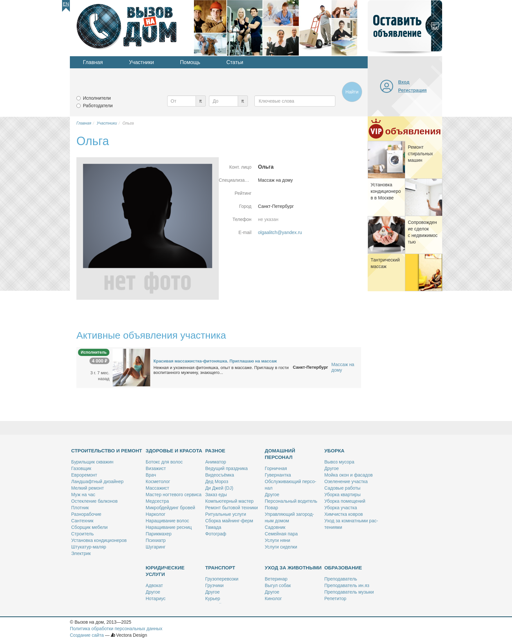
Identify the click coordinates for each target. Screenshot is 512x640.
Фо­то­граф (215, 533)
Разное (215, 450)
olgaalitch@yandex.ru (280, 232)
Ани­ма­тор (215, 461)
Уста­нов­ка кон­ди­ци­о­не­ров (99, 540)
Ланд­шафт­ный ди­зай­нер (97, 481)
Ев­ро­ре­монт (84, 475)
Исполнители (97, 98)
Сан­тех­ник (82, 520)
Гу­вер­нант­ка (278, 475)
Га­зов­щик (81, 468)
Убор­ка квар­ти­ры (342, 494)
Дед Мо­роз (216, 481)
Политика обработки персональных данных (116, 628)
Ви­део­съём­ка (219, 475)
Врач (151, 475)
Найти (352, 91)
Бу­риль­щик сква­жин (92, 461)
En (66, 4)
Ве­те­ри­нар (276, 578)
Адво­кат (154, 585)
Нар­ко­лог (156, 514)
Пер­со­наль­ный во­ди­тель (291, 501)
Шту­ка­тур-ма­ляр (88, 546)
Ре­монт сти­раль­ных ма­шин (420, 153)
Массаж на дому (342, 367)
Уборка (334, 450)
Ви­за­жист (156, 468)
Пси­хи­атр (156, 540)
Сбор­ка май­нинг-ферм (229, 520)
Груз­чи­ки (214, 585)
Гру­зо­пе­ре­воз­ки (221, 578)
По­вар (271, 507)
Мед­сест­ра (157, 501)
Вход (403, 82)
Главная (93, 62)
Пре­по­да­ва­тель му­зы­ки (349, 592)
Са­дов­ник (275, 527)
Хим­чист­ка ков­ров (343, 514)
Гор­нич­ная (276, 468)
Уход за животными (293, 567)
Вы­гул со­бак (278, 585)
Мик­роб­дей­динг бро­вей (170, 507)
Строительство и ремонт (106, 450)
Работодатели (98, 105)
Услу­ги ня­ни (277, 540)
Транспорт (220, 567)
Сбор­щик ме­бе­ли (89, 527)
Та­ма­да (213, 527)
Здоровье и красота (174, 450)
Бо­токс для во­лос (164, 461)
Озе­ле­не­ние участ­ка (346, 481)
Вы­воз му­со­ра (339, 461)
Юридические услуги (165, 571)
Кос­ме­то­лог (158, 481)
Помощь (190, 62)
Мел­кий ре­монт (87, 488)
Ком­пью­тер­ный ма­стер (229, 501)
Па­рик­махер (158, 533)
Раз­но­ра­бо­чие (86, 514)
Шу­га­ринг (156, 546)
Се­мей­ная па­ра (281, 533)
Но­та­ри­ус (156, 598)
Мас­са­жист (157, 488)
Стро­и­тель (82, 533)
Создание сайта (87, 635)
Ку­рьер (212, 598)
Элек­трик (81, 553)
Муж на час (83, 494)
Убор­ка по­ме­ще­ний (344, 501)
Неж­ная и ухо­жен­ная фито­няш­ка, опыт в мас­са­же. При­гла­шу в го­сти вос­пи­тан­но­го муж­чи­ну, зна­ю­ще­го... (221, 370)
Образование (343, 567)
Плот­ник (80, 507)
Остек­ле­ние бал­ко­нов (94, 501)
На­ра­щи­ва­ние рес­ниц (169, 527)
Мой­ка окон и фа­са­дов (348, 475)
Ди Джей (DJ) (219, 488)
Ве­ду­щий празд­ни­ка (226, 468)
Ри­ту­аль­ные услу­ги (225, 514)
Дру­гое (272, 494)
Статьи (234, 62)
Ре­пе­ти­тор (335, 598)
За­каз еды (216, 494)
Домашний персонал (280, 454)
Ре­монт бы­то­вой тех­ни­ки (231, 507)
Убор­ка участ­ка (340, 507)
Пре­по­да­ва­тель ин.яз (346, 585)
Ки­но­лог (273, 598)
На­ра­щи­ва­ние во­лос (167, 520)
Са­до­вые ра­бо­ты (342, 488)
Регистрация (412, 90)
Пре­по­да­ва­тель (340, 578)
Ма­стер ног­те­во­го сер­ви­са (173, 494)
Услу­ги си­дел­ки (281, 546)
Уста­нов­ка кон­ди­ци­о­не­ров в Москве (386, 191)
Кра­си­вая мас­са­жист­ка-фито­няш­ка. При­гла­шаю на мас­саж (215, 361)
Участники (141, 62)
